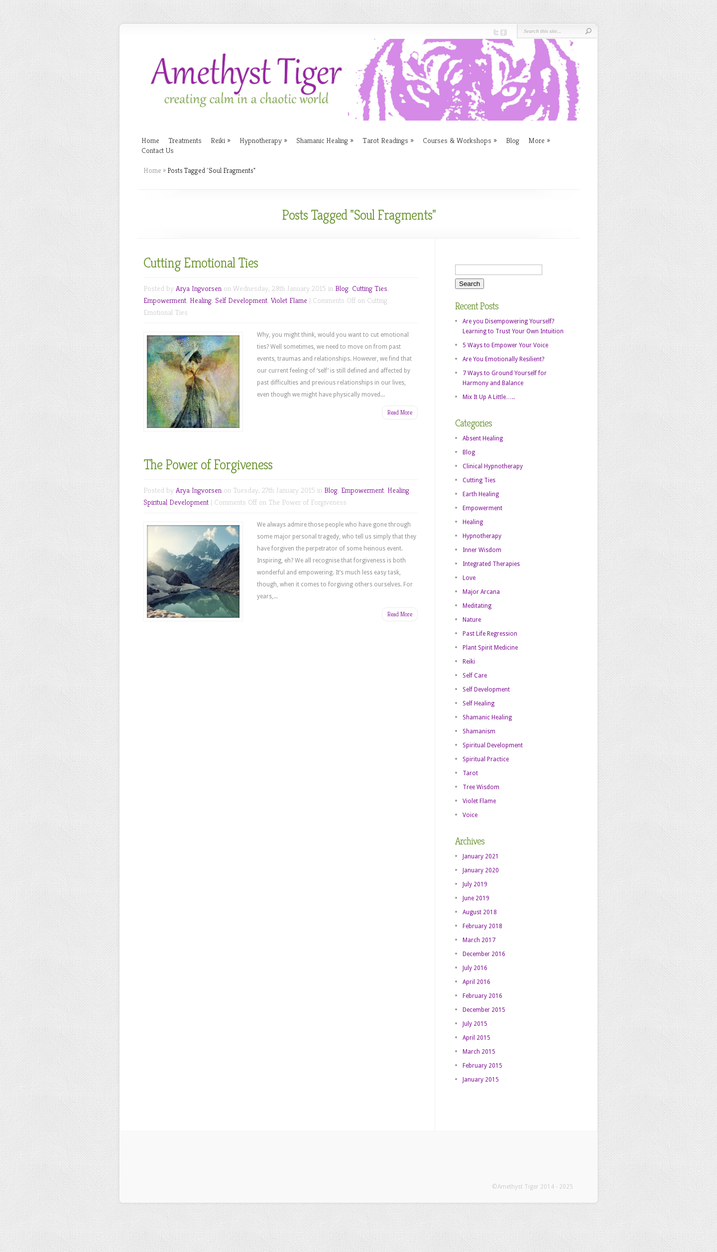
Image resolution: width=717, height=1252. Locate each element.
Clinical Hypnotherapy (493, 466)
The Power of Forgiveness (207, 464)
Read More (399, 412)
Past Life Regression (490, 633)
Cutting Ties (369, 288)
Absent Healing (483, 438)
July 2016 (475, 968)
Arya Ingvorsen (199, 288)
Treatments (185, 140)
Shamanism (479, 731)
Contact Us (157, 150)
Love (469, 577)
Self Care (475, 675)
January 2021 (481, 856)
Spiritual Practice (486, 759)
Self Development (241, 300)
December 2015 (484, 1009)
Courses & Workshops (460, 140)
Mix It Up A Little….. (489, 397)
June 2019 (476, 898)
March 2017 (479, 940)
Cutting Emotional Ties (200, 263)
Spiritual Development (176, 502)
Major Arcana (481, 591)
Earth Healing (481, 494)
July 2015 (475, 1023)
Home (150, 140)
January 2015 (481, 1079)
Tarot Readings (388, 140)
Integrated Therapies (491, 563)
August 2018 (480, 912)
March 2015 (479, 1051)
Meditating (477, 605)
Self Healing (478, 703)
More (539, 140)
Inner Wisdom (482, 550)
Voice (470, 815)
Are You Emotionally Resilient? (503, 359)
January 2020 (481, 870)
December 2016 (484, 954)
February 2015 (482, 1065)
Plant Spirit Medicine (490, 647)
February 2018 (482, 926)
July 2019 (475, 884)
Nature (472, 619)
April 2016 (476, 981)
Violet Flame (289, 300)
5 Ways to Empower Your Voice (505, 345)
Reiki (221, 140)
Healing (201, 300)
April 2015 (476, 1037)
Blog (512, 140)
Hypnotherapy (263, 140)
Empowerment (164, 300)
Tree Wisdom (481, 787)
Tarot (470, 773)
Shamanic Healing (325, 140)
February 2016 (482, 995)
